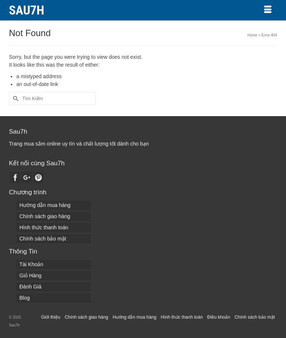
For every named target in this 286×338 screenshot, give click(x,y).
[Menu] (267, 10)
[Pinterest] (38, 177)
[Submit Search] (14, 98)
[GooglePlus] (27, 177)
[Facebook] (15, 177)
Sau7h (26, 10)
